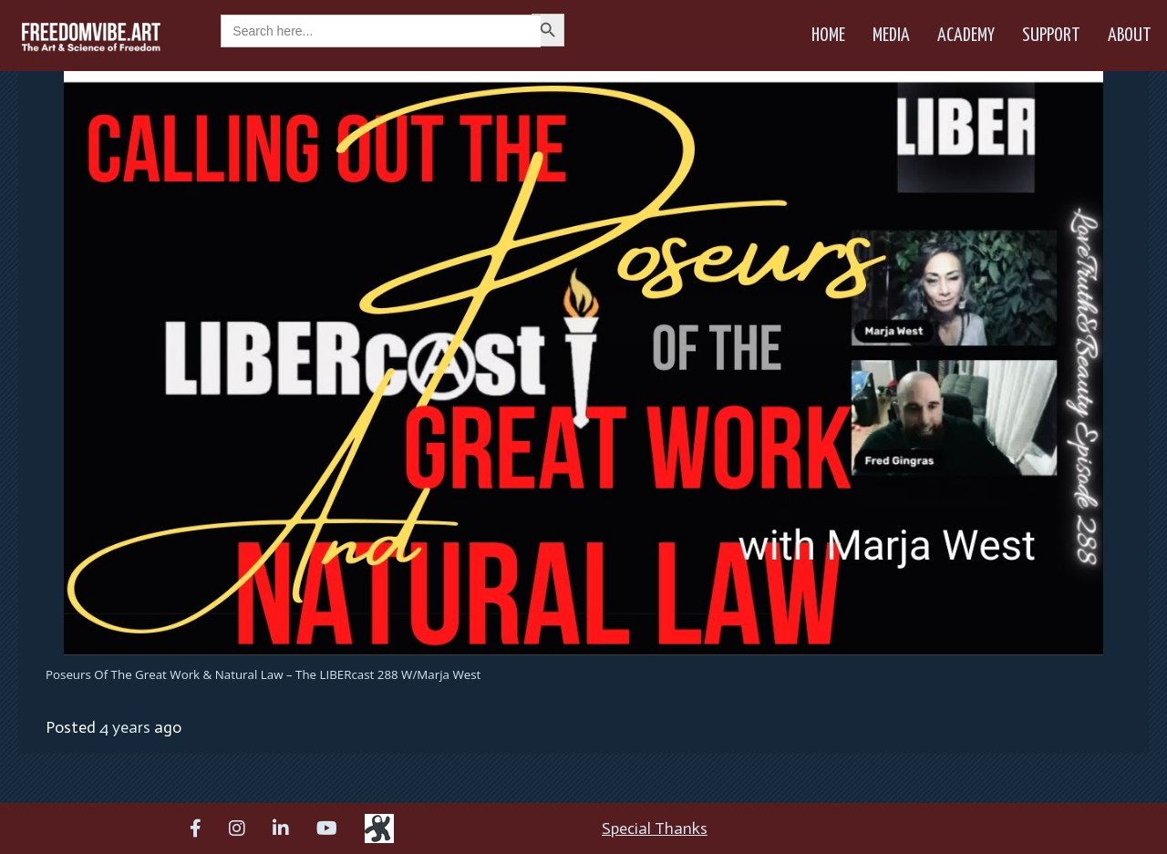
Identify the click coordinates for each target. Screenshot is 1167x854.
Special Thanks (654, 828)
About (1130, 35)
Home (828, 35)
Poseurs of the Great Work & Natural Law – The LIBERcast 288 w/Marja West (263, 674)
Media (891, 35)
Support (1051, 35)
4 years (124, 727)
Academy (966, 35)
